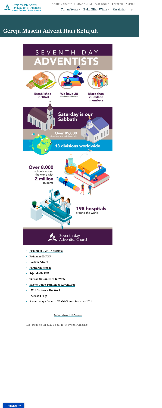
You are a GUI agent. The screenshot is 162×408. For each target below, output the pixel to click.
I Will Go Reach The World (45, 290)
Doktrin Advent (62, 4)
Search (117, 4)
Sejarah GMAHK (39, 273)
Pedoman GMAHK (40, 256)
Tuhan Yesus (69, 9)
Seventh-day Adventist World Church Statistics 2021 (61, 301)
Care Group (102, 4)
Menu (130, 4)
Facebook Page (38, 296)
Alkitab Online (83, 4)
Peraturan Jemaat (40, 267)
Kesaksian (119, 9)
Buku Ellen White (95, 9)
